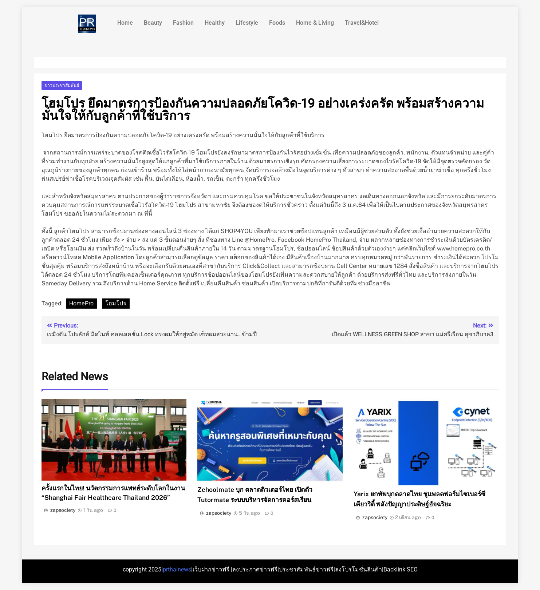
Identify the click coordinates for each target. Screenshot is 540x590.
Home (125, 22)
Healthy (215, 22)
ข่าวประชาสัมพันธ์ (61, 85)
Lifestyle (247, 22)
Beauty (153, 22)
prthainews (177, 569)
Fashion (183, 22)
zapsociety (62, 510)
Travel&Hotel (362, 22)
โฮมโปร (115, 303)
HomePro (81, 303)
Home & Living (315, 22)
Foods (277, 22)
